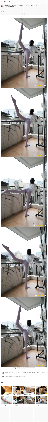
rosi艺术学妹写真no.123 (18, 401)
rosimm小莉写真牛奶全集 (6, 390)
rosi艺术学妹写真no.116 (43, 379)
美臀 (13, 376)
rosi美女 (17, 376)
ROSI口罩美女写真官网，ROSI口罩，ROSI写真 (35, 372)
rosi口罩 (10, 376)
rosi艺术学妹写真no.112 (7, 379)
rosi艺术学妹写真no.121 (29, 401)
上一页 (19, 368)
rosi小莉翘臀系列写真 (29, 390)
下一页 (33, 368)
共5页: (15, 368)
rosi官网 (20, 376)
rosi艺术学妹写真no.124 (6, 401)
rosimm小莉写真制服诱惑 (18, 390)
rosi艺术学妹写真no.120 (41, 401)
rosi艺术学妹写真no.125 (41, 390)
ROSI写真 (6, 376)
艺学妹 (24, 376)
